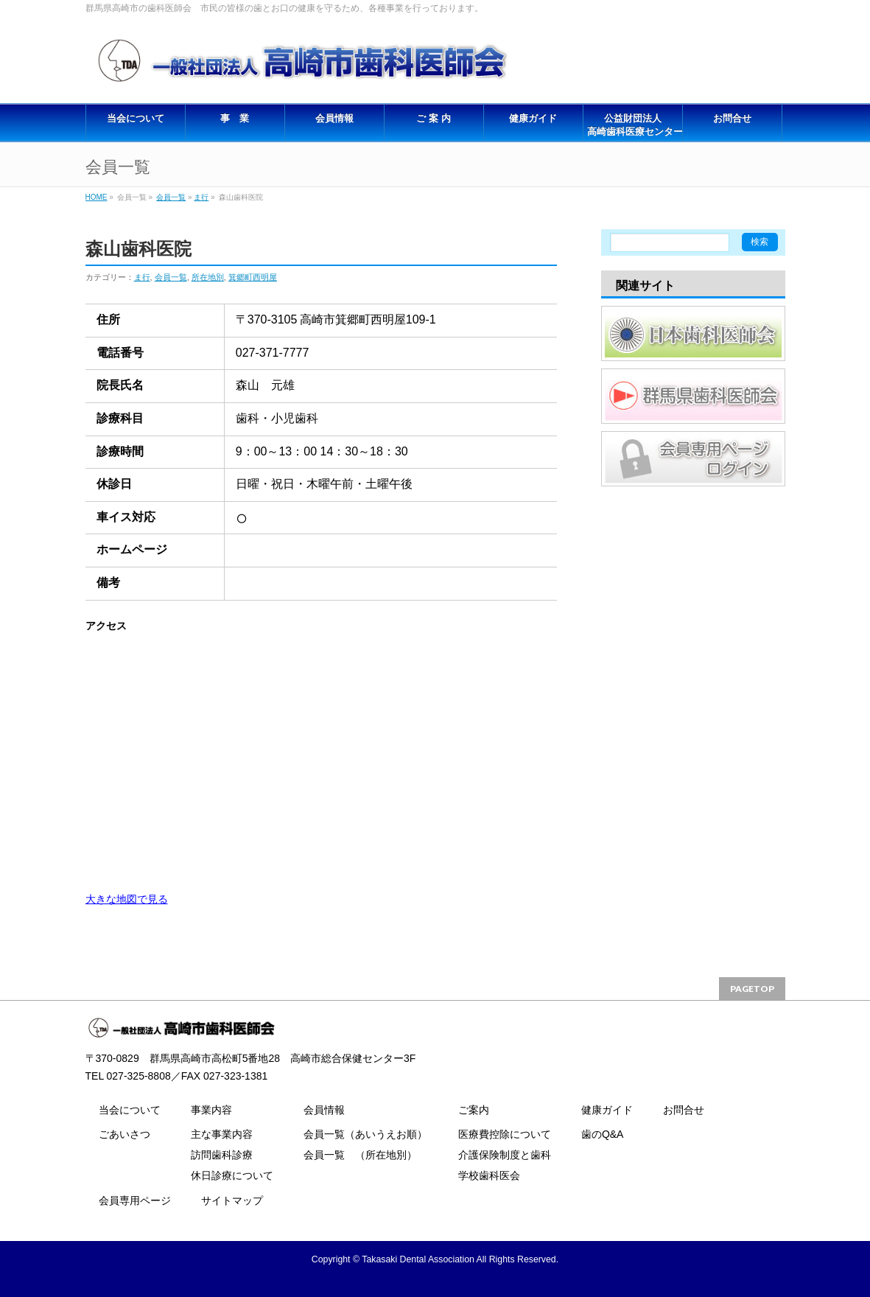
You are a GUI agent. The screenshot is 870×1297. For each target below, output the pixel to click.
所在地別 (208, 277)
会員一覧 (171, 197)
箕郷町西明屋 (252, 277)
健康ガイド (607, 1110)
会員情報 (324, 1110)
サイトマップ (232, 1200)
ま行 (201, 197)
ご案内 (473, 1110)
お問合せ (683, 1110)
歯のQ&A (602, 1134)
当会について (130, 1110)
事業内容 (211, 1110)
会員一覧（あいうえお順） (365, 1134)
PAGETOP (752, 988)
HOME (96, 197)
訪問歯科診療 (222, 1155)
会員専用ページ (135, 1200)
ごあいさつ (124, 1134)
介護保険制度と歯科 (504, 1155)
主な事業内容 (222, 1134)
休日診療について (232, 1175)
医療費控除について (504, 1134)
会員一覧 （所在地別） (360, 1155)
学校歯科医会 (489, 1175)
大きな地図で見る (126, 899)
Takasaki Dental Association (418, 1259)
